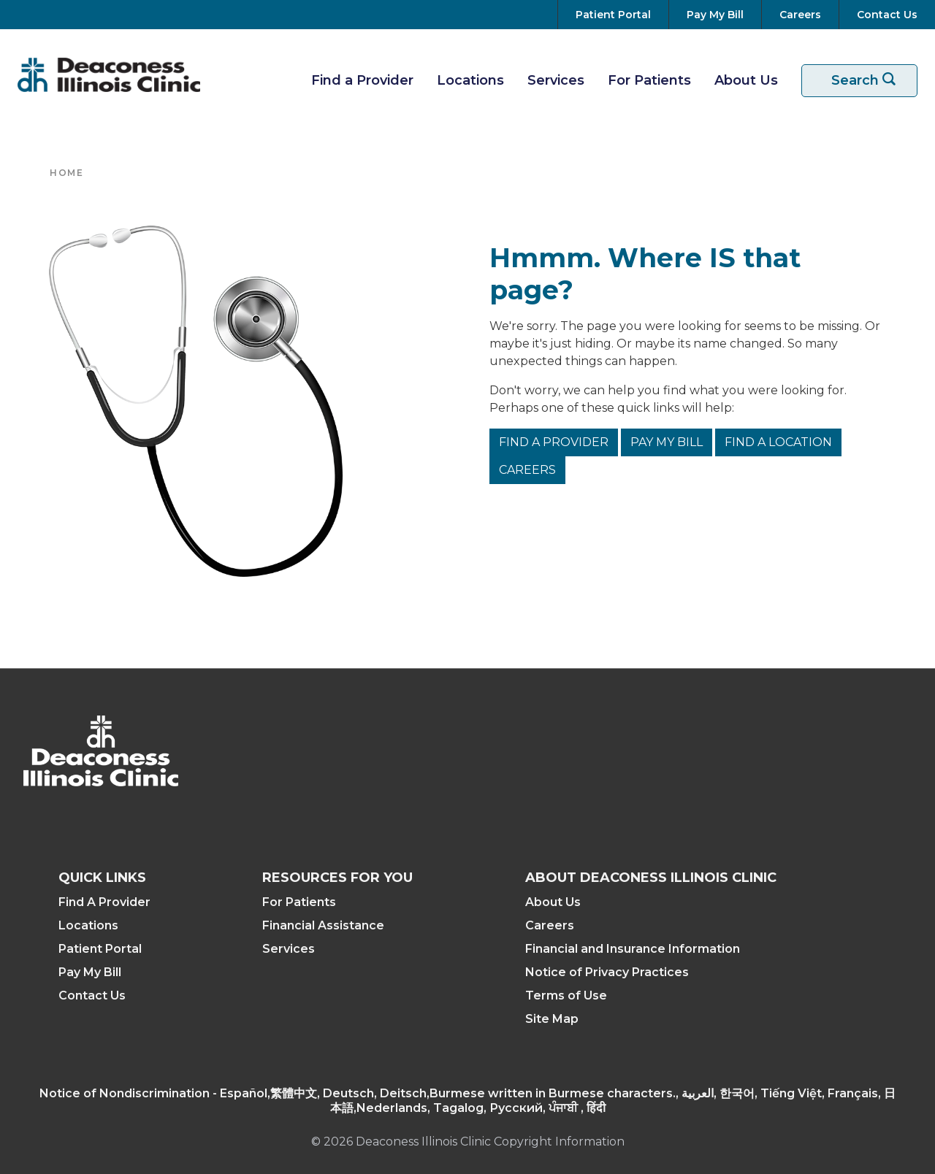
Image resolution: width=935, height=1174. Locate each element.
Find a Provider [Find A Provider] (362, 80)
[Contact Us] (884, 14)
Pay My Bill (666, 442)
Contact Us (92, 995)
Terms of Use (566, 995)
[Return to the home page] (109, 75)
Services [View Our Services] (555, 80)
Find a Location (778, 442)
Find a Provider (553, 442)
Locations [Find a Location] (88, 925)
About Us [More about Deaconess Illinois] (746, 80)
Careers (527, 470)
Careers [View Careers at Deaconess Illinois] (549, 925)
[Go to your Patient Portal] (613, 14)
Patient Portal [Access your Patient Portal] (100, 949)
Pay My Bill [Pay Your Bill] (89, 972)
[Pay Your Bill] (715, 14)
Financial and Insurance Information (632, 949)
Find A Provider (104, 902)
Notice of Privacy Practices (607, 972)
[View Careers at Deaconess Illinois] (800, 14)
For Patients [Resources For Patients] (649, 80)
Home (66, 172)
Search (868, 81)
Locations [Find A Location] (470, 80)
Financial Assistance (323, 925)
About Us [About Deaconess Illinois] (553, 902)
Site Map (552, 1019)
